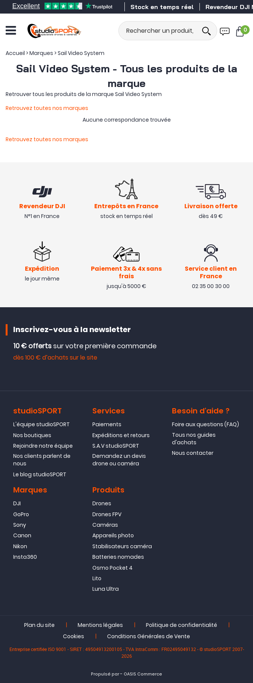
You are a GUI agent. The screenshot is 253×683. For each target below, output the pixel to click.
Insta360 (25, 557)
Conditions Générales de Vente (148, 636)
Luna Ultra (105, 589)
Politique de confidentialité (181, 625)
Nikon (20, 546)
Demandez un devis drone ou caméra (119, 460)
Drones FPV (106, 514)
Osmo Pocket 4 (112, 568)
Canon (22, 536)
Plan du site (39, 625)
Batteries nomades (118, 557)
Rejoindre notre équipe (43, 446)
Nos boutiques (32, 435)
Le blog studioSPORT (39, 474)
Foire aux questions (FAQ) (205, 424)
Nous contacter (192, 453)
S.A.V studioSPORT (115, 446)
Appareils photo (113, 536)
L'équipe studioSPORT (41, 424)
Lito (96, 578)
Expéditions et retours (121, 435)
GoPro (21, 514)
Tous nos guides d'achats (194, 438)
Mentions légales (100, 625)
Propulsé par (105, 674)
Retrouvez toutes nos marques (47, 108)
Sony (19, 525)
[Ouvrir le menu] (11, 30)
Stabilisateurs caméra (122, 546)
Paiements (106, 424)
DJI (17, 503)
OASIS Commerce (143, 674)
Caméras (105, 525)
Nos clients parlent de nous (42, 460)
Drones (101, 503)
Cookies (73, 636)
